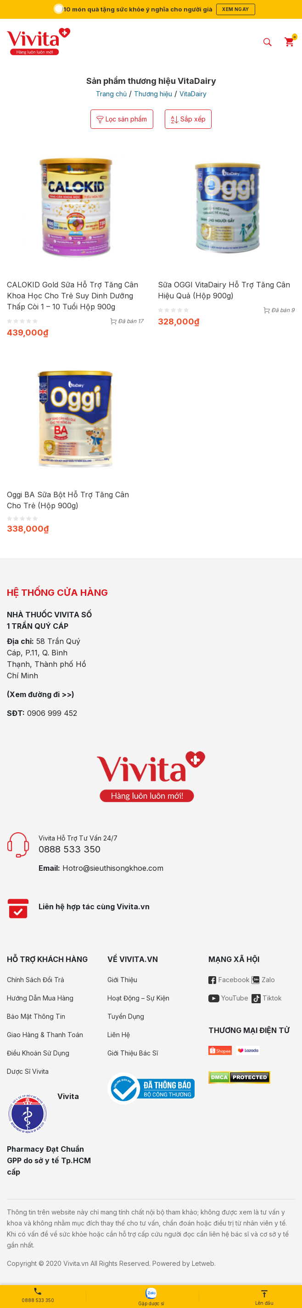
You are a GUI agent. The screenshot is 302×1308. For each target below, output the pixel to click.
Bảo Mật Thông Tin (36, 1017)
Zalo (263, 980)
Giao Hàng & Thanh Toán (45, 1035)
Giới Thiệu (122, 980)
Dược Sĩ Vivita (28, 1072)
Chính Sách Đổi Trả (35, 980)
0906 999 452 (52, 713)
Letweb (203, 1264)
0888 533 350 (70, 849)
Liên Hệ (118, 1035)
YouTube (228, 998)
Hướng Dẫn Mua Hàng (40, 998)
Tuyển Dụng (125, 1017)
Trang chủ (111, 94)
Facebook (229, 980)
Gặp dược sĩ (151, 1297)
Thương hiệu (153, 94)
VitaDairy (193, 94)
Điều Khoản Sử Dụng (38, 1053)
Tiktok (267, 998)
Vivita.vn (76, 1264)
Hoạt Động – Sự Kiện (138, 998)
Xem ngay (238, 9)
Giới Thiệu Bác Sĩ (132, 1053)
